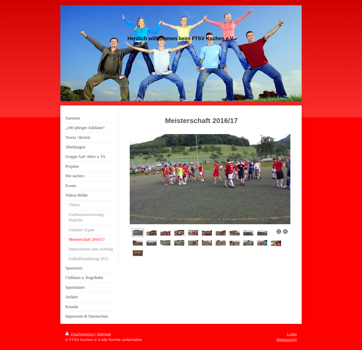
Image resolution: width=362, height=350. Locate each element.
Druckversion (80, 334)
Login (292, 334)
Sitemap (104, 334)
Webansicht (287, 339)
